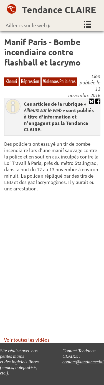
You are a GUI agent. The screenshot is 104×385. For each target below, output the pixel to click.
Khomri (11, 81)
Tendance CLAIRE (59, 9)
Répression (30, 81)
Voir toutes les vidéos (27, 340)
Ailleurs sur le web (28, 25)
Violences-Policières (59, 81)
